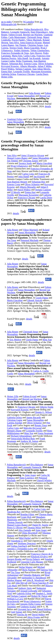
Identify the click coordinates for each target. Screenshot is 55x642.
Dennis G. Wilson (43, 412)
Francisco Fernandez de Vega (15, 53)
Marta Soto (17, 55)
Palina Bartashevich (33, 29)
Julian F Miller (44, 66)
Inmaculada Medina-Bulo (23, 438)
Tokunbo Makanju (31, 575)
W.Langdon (28, 21)
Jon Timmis (20, 45)
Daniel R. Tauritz (40, 525)
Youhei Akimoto (21, 50)
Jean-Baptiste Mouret (17, 182)
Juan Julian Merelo (41, 69)
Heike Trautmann (24, 61)
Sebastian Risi (16, 63)
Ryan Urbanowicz (19, 166)
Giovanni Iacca (25, 609)
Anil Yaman (16, 612)
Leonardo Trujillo (21, 71)
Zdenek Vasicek (34, 300)
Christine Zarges (35, 45)
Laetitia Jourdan (14, 423)
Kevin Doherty (33, 559)
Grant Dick (26, 517)
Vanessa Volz (46, 570)
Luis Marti (12, 585)
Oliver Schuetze (45, 63)
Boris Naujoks (29, 570)
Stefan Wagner (26, 567)
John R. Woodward (35, 580)
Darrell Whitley (44, 480)
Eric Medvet (15, 339)
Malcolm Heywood (32, 428)
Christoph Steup (34, 37)
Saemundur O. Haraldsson (33, 577)
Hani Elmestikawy (39, 32)
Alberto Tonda (46, 407)
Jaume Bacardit (33, 417)
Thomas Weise (34, 527)
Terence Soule (16, 48)
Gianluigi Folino (15, 119)
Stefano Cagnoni (23, 69)
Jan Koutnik (35, 58)
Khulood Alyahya (39, 556)
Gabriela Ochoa (8, 74)
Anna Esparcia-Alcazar (31, 42)
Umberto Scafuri (28, 606)
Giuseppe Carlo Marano (32, 562)
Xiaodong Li (17, 541)
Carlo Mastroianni (17, 37)
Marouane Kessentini (41, 71)
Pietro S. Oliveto (15, 527)
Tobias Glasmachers (39, 50)
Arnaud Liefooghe (29, 591)
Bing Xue (47, 339)
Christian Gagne (14, 420)
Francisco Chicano (26, 74)
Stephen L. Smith (44, 593)
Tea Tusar (11, 240)
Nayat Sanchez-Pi (40, 583)
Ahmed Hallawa (44, 609)
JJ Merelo (15, 192)
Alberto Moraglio (28, 66)
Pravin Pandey (18, 40)
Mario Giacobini (31, 48)
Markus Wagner (14, 580)
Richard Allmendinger (21, 436)
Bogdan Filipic (28, 514)
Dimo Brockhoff (30, 533)
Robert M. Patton (39, 596)
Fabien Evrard (15, 34)
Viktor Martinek (34, 40)
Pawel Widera (7, 69)
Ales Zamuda (24, 530)
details (48, 106)
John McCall (21, 583)
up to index (6, 21)
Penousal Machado (30, 240)
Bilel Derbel (25, 538)
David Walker (38, 614)
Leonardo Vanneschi (19, 32)
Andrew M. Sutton (29, 441)
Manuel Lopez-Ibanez (17, 158)
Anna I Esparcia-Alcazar (32, 155)
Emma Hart (6, 71)
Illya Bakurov (36, 464)
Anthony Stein (25, 588)
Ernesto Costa (30, 63)
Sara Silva (14, 42)
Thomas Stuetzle (15, 522)
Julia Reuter (34, 93)
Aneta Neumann (45, 433)
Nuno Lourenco (26, 478)
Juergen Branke (14, 559)
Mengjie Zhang (14, 430)
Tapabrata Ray (14, 512)
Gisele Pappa (42, 297)
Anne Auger (30, 475)
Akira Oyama (33, 617)
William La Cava (15, 598)
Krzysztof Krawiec (10, 66)
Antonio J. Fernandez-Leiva (20, 548)
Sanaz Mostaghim (26, 96)
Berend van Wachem (33, 34)
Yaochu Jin (22, 614)
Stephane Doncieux (27, 543)
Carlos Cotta (29, 55)
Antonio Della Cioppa (30, 604)
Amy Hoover (36, 53)
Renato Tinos (41, 425)
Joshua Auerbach (19, 546)
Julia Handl (22, 58)
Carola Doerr (42, 74)
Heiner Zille (7, 77)
